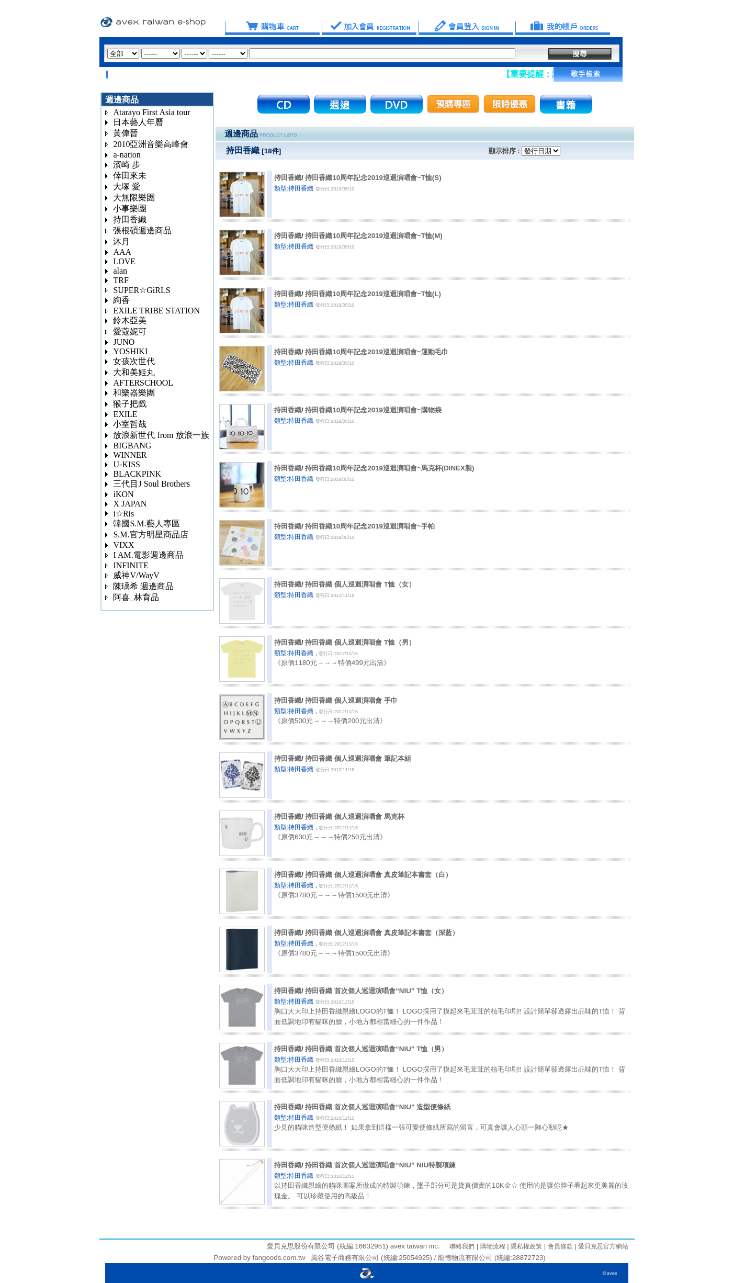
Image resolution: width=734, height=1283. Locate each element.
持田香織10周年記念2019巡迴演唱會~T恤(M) (373, 236)
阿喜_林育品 (136, 597)
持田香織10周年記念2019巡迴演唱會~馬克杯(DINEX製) (389, 468)
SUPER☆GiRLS (141, 290)
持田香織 (129, 219)
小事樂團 (129, 208)
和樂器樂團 (134, 392)
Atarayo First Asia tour (151, 112)
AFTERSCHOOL (143, 382)
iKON (123, 494)
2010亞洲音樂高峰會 (150, 144)
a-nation (126, 154)
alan (120, 270)
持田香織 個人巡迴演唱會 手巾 (351, 700)
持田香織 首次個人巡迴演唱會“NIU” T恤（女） (376, 991)
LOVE (124, 261)
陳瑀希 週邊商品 (143, 586)
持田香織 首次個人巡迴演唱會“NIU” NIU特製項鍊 (380, 1165)
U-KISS (126, 464)
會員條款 (559, 1246)
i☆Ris (123, 513)
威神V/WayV (136, 575)
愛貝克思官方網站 (603, 1246)
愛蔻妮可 (129, 331)
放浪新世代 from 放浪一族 (161, 435)
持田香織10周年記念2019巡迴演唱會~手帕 (369, 526)
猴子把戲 (129, 403)
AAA (122, 251)
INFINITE (131, 565)
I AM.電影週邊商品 (148, 554)
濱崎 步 (126, 164)
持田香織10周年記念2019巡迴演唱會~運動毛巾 (376, 352)
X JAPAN (129, 503)
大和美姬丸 (134, 372)
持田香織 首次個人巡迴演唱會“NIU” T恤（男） (376, 1049)
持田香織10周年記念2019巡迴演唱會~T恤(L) (373, 294)
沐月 (121, 241)
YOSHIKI (130, 351)
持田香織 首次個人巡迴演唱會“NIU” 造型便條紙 (377, 1107)
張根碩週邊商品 (142, 230)
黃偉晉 (125, 133)
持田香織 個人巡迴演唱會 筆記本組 (358, 758)
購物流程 (491, 1246)
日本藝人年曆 (138, 122)
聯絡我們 (462, 1246)
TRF (120, 280)
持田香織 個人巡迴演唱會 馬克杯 (354, 816)
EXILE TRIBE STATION (156, 310)
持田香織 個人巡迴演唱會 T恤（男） (360, 642)
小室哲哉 (129, 424)
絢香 (121, 300)
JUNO (123, 341)
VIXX (123, 545)
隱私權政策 (525, 1246)
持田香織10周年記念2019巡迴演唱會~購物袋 (373, 410)
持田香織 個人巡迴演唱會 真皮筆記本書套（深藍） (381, 933)
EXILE (125, 414)
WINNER (129, 455)
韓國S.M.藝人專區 (146, 523)
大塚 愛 (126, 186)
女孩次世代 (134, 361)
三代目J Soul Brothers (151, 483)
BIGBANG (132, 445)
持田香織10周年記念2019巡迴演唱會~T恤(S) (373, 178)
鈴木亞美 (129, 320)
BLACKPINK (137, 473)
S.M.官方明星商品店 (150, 534)
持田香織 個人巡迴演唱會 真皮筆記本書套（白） (378, 875)
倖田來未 (129, 175)
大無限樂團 (134, 197)
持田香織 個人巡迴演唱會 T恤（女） (360, 584)
